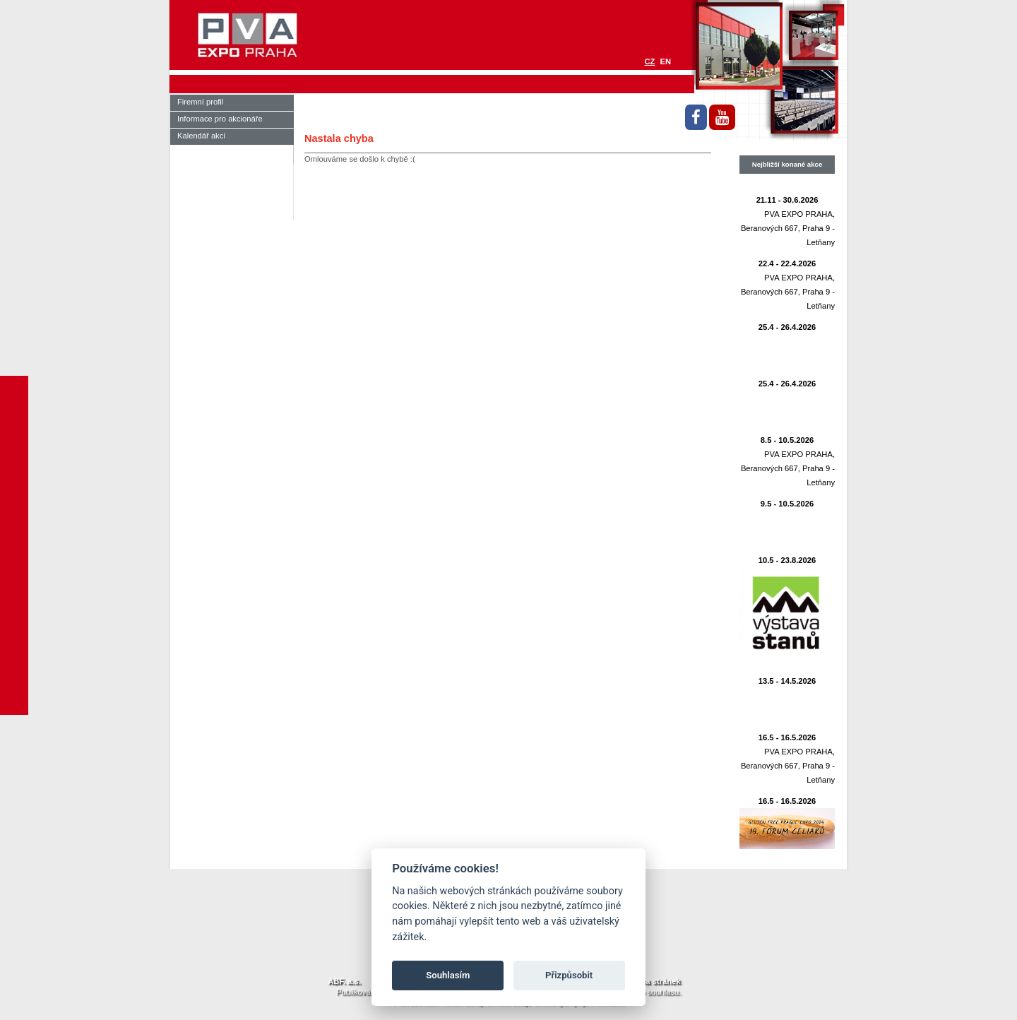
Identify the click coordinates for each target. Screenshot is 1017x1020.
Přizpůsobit (569, 975)
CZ (650, 61)
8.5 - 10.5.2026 (787, 440)
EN (665, 61)
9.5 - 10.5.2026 (787, 503)
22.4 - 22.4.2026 (787, 263)
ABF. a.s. (344, 981)
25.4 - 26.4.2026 (787, 327)
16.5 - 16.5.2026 (787, 737)
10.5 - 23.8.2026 (787, 560)
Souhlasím (448, 975)
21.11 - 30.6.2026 (787, 200)
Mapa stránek (655, 981)
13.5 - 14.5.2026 (787, 681)
